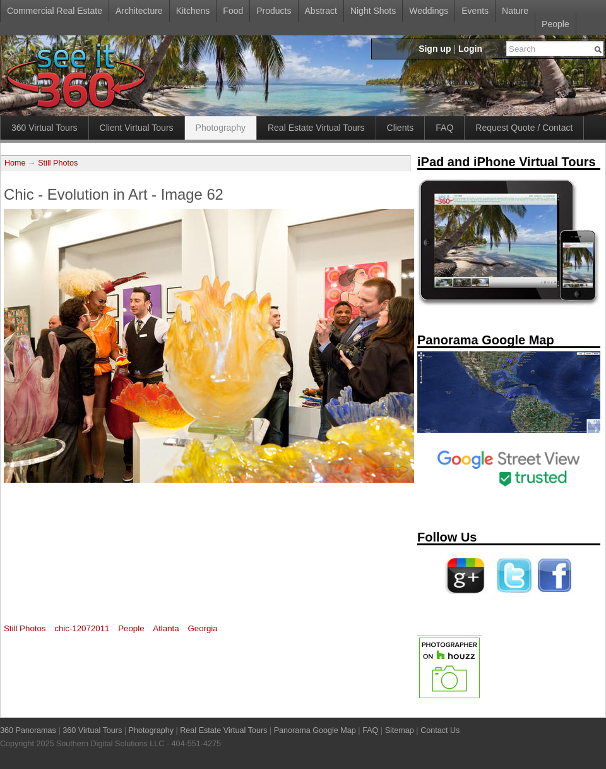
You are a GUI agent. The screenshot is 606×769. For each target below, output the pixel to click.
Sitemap (399, 730)
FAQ (444, 128)
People (555, 24)
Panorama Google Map (315, 730)
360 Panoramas (28, 730)
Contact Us (440, 730)
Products (273, 11)
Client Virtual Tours (137, 128)
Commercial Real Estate (54, 11)
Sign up (435, 49)
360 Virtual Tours (44, 128)
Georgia (202, 628)
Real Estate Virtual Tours (316, 128)
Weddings (428, 11)
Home (15, 163)
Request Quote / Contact (524, 128)
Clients (400, 128)
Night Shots (373, 11)
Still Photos (58, 163)
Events (475, 11)
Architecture (139, 11)
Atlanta (166, 628)
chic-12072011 (81, 628)
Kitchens (193, 11)
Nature (515, 11)
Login (470, 49)
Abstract (321, 11)
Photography (221, 128)
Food (233, 11)
